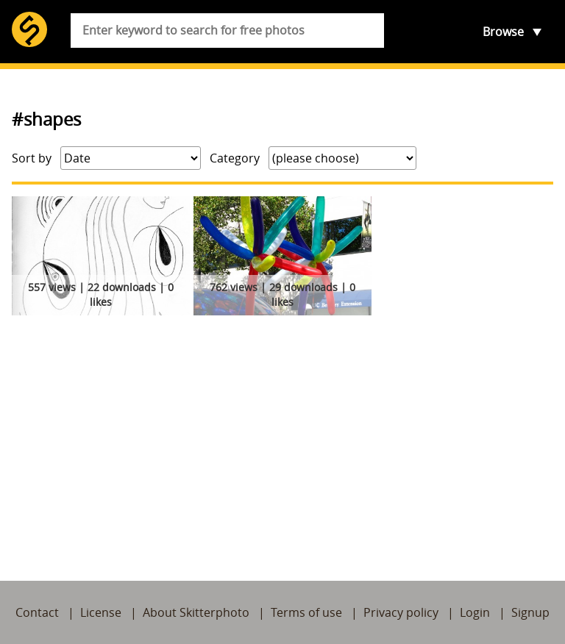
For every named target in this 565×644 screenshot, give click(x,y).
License (100, 612)
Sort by (31, 158)
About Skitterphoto (196, 612)
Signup (530, 612)
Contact (37, 612)
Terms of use (306, 612)
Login (475, 612)
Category (235, 158)
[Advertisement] (282, 431)
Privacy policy (400, 612)
